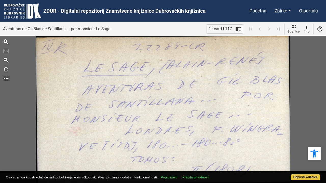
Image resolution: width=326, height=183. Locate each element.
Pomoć (320, 29)
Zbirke (281, 10)
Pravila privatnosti (212, 174)
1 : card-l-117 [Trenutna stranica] (220, 28)
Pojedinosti (185, 174)
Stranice (294, 28)
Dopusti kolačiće (287, 174)
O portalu (308, 10)
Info (307, 28)
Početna (258, 10)
